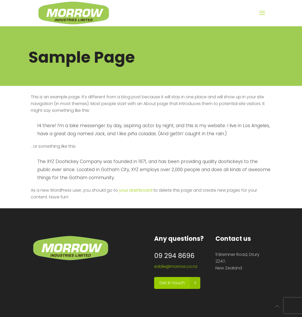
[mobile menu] (262, 13)
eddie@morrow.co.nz (175, 266)
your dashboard (135, 190)
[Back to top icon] (276, 306)
